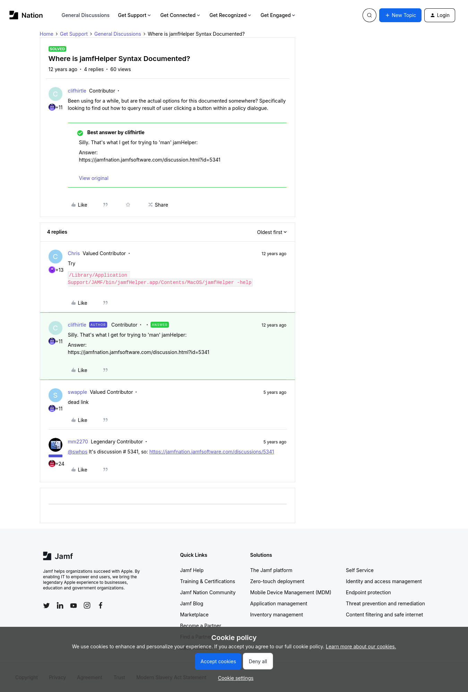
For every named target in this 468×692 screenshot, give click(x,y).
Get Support (135, 15)
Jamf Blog (191, 603)
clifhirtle (77, 91)
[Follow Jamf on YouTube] (73, 605)
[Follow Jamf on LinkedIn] (60, 605)
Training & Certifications (207, 581)
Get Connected (180, 15)
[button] (400, 15)
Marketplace (194, 614)
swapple (77, 392)
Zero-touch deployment (277, 581)
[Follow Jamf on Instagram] (87, 605)
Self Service (360, 570)
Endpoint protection (368, 592)
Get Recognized (231, 15)
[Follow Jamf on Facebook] (100, 605)
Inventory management (276, 614)
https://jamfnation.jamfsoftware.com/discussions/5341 (211, 452)
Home (46, 34)
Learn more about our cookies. (361, 646)
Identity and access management (384, 581)
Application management (278, 603)
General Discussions (86, 15)
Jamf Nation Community (208, 592)
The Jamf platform (271, 570)
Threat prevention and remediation (385, 603)
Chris (74, 253)
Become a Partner (200, 626)
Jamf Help (192, 570)
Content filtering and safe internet (384, 614)
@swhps (78, 452)
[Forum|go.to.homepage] (26, 15)
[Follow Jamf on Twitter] (46, 605)
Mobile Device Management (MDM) (290, 592)
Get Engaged (278, 15)
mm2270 (78, 441)
